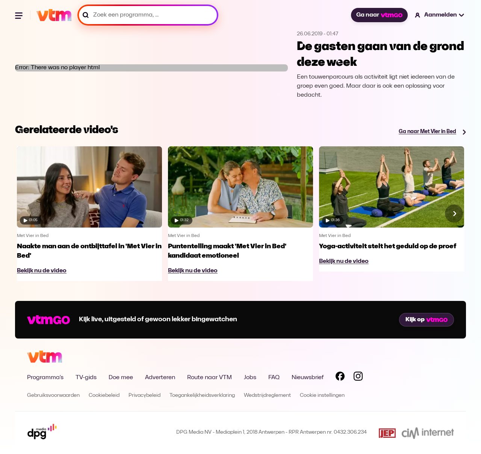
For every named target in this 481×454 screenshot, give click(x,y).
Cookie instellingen (322, 395)
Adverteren (160, 378)
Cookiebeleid (104, 395)
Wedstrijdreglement (267, 395)
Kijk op (426, 320)
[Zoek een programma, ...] (148, 15)
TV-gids (86, 378)
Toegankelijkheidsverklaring (202, 395)
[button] (440, 15)
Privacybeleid (144, 395)
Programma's (45, 378)
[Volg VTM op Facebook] (340, 378)
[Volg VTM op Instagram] (358, 378)
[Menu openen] (19, 15)
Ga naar (379, 15)
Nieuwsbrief (308, 378)
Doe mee (121, 378)
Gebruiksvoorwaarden (53, 395)
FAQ (274, 378)
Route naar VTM (209, 378)
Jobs (250, 378)
